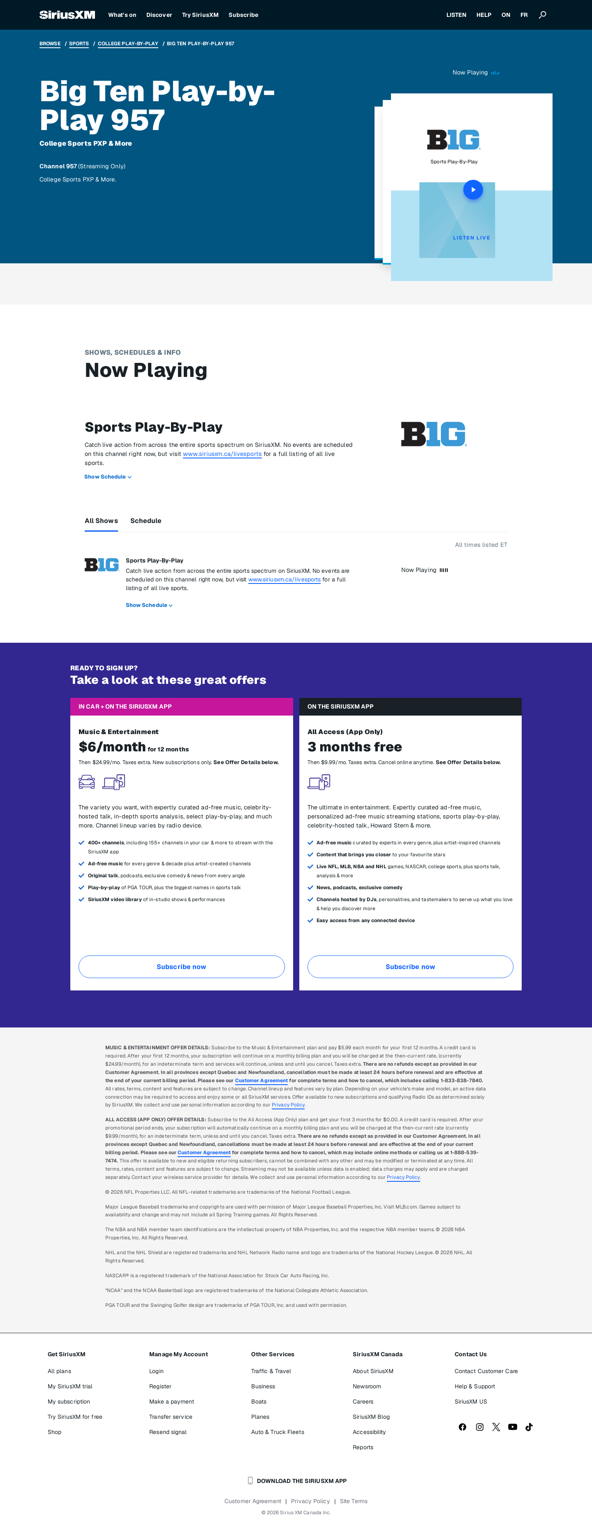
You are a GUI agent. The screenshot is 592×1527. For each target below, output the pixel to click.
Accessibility (369, 1432)
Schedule (146, 520)
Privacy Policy (288, 1105)
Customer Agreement (261, 1080)
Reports (363, 1447)
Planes (260, 1416)
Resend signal (168, 1432)
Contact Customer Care (486, 1371)
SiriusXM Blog (371, 1416)
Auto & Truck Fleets (277, 1432)
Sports (79, 43)
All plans (59, 1371)
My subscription (69, 1401)
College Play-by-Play (128, 43)
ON (506, 15)
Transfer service (170, 1416)
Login (156, 1371)
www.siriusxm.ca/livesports (222, 454)
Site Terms (354, 1501)
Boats (259, 1401)
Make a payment (171, 1401)
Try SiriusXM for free (75, 1416)
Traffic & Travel (271, 1371)
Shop (54, 1432)
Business (263, 1386)
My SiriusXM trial (70, 1386)
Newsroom (367, 1386)
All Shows (101, 520)
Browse (49, 43)
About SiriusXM (373, 1371)
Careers (363, 1401)
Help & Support (475, 1386)
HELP (483, 15)
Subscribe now (181, 966)
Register (160, 1386)
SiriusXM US (471, 1401)
